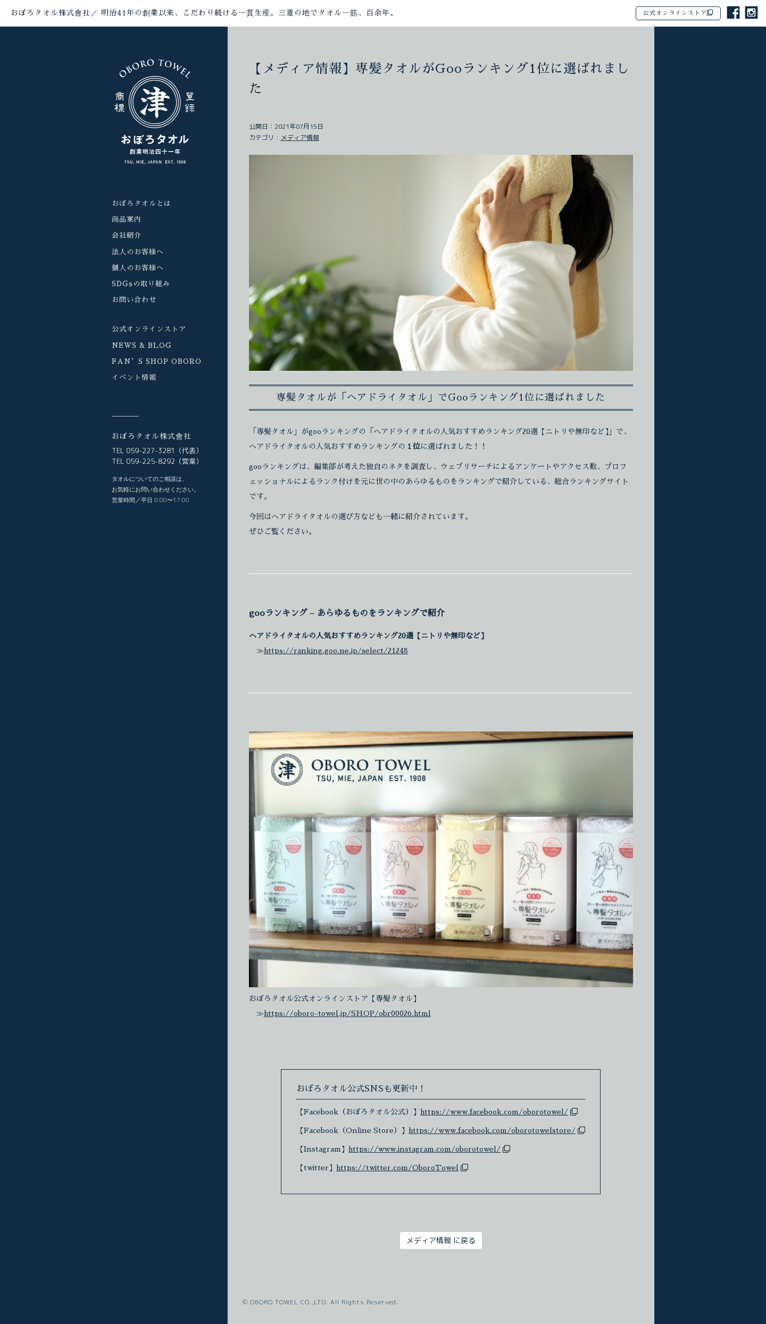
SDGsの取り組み (141, 283)
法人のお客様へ (138, 251)
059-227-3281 (150, 450)
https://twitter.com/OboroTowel (397, 1167)
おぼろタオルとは (141, 203)
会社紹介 (126, 235)
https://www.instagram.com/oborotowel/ (424, 1149)
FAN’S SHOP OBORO (157, 361)
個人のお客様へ (138, 267)
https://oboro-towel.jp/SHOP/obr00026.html (347, 1013)
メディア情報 (300, 137)
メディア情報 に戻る (441, 1240)
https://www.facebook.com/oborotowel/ (494, 1111)
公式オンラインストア (678, 13)
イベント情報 (134, 377)
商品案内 (126, 219)
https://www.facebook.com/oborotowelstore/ (492, 1130)
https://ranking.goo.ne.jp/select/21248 (336, 650)
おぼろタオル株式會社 (204, 12)
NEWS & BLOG (142, 345)
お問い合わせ (134, 299)
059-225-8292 (150, 461)
